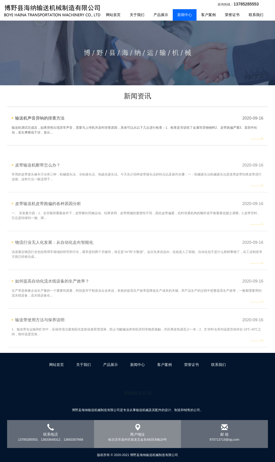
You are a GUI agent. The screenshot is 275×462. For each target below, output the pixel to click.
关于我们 (137, 15)
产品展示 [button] (161, 15)
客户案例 (208, 15)
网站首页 (113, 15)
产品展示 (110, 365)
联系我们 (256, 15)
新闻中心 (184, 15)
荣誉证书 (232, 15)
